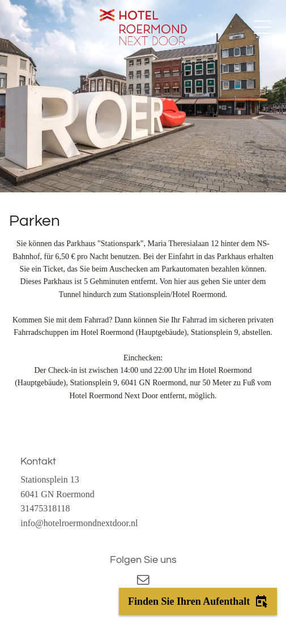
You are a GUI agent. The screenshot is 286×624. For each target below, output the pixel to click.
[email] (143, 581)
